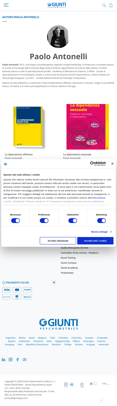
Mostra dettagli (99, 231)
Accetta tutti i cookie (95, 240)
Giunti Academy (69, 267)
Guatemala (24, 341)
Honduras (38, 341)
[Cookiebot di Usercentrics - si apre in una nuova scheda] (92, 163)
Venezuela (103, 344)
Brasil (32, 337)
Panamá (101, 341)
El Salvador (102, 337)
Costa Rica (76, 337)
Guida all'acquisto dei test (74, 247)
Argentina (10, 337)
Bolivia (22, 337)
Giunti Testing (68, 257)
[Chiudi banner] (112, 164)
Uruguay (90, 344)
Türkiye (67, 344)
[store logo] (56, 5)
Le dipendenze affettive (19, 154)
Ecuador (89, 337)
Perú (20, 344)
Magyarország (62, 341)
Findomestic (67, 272)
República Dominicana (37, 344)
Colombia (63, 337)
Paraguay (9, 344)
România (56, 344)
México (76, 341)
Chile (52, 337)
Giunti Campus (69, 262)
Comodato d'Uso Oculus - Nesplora (79, 252)
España (11, 341)
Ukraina (79, 344)
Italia (49, 341)
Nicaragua (88, 341)
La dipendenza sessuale (77, 154)
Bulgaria (42, 337)
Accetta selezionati (58, 240)
